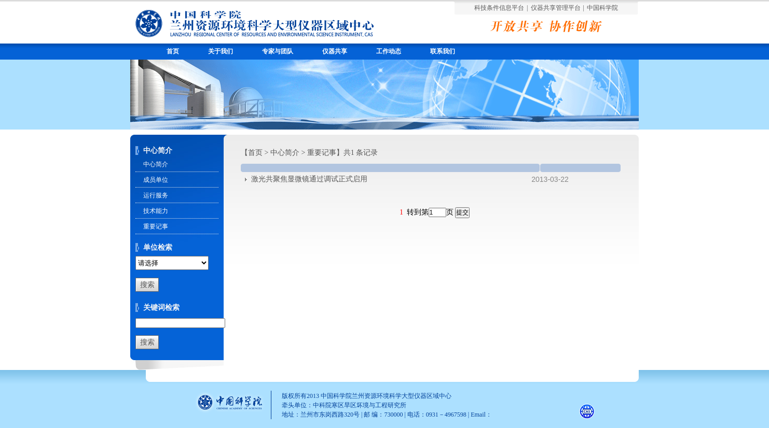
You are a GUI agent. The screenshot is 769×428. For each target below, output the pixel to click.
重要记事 (155, 226)
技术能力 (155, 211)
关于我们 (220, 51)
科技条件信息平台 (499, 7)
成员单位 (155, 179)
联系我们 (442, 51)
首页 (173, 51)
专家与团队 (277, 51)
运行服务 (155, 195)
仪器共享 (334, 51)
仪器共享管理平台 (556, 7)
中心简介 (155, 164)
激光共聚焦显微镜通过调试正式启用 (309, 179)
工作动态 (388, 51)
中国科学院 (602, 7)
